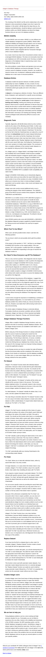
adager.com (7, 18)
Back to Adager (7, 653)
